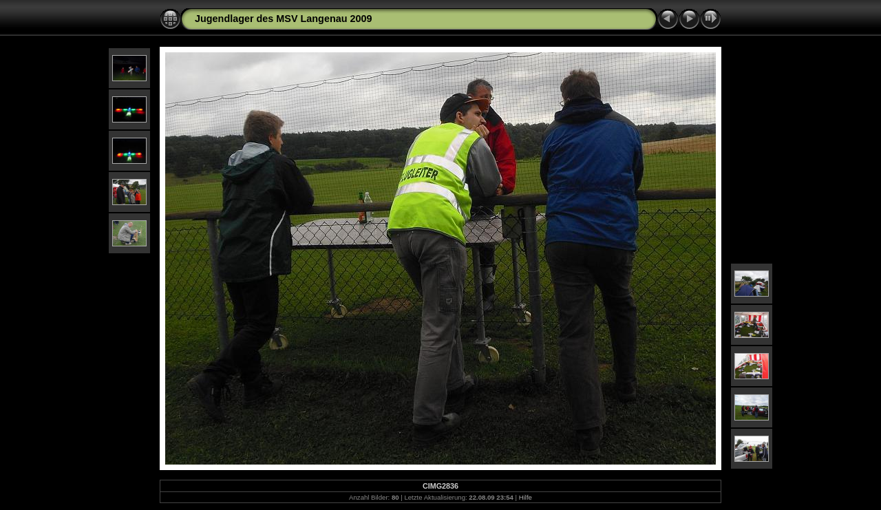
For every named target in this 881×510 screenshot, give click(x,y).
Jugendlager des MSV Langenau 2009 (283, 18)
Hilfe (525, 497)
